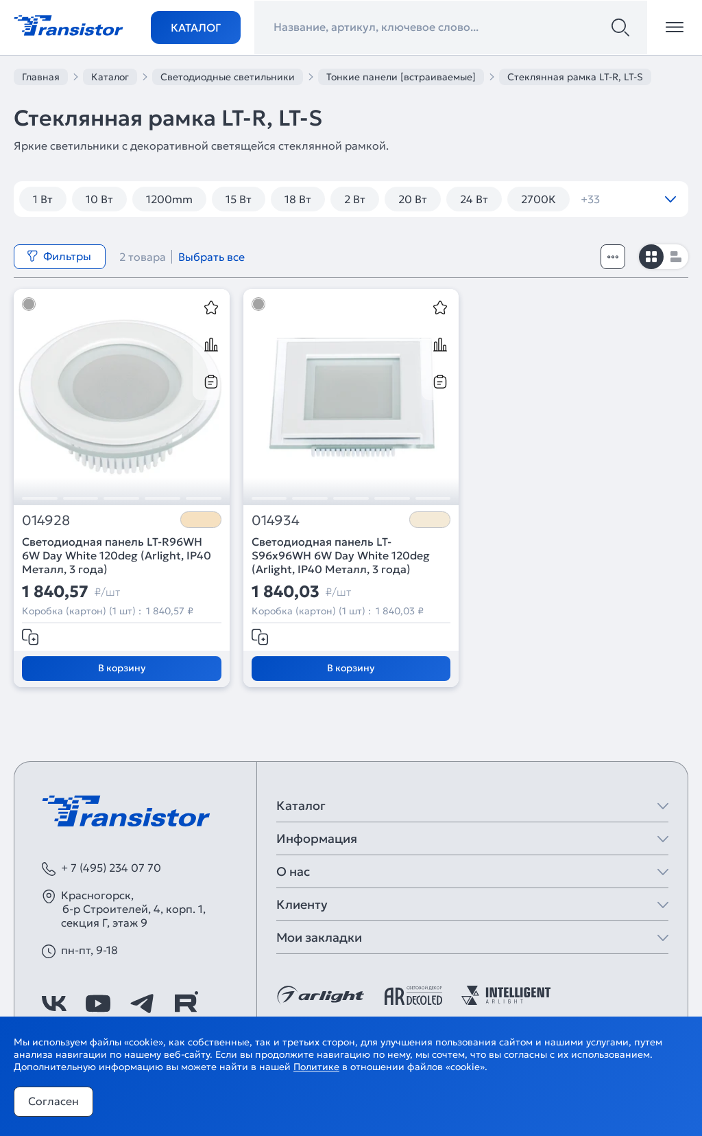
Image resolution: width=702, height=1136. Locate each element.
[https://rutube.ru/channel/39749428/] (185, 1003)
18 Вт (298, 199)
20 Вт (412, 199)
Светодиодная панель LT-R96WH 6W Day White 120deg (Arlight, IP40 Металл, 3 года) (116, 555)
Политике (316, 1066)
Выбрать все (211, 257)
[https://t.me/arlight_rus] (142, 1003)
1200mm (169, 199)
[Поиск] (620, 27)
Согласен (53, 1101)
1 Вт (43, 199)
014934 (276, 520)
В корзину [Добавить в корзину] (121, 668)
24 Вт (474, 199)
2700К (538, 199)
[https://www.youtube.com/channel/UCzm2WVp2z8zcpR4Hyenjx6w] (98, 1003)
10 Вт (99, 199)
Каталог (196, 27)
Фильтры (59, 256)
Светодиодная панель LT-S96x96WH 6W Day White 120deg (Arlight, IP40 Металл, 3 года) (341, 555)
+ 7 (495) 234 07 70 (111, 867)
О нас (293, 871)
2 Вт (354, 199)
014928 (46, 520)
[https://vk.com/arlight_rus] (54, 1003)
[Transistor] (68, 24)
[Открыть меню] (674, 27)
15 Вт (239, 199)
